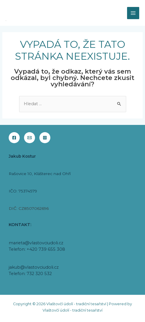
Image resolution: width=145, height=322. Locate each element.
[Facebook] (14, 137)
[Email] (29, 137)
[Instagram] (44, 137)
